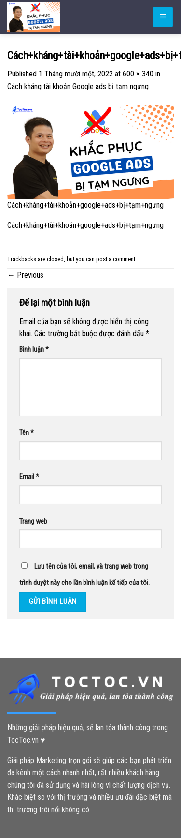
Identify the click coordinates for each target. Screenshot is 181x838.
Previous (25, 275)
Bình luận (34, 349)
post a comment (115, 259)
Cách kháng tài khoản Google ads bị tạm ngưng (78, 86)
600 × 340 (138, 73)
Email (29, 477)
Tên (26, 433)
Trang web (33, 521)
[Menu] (163, 17)
